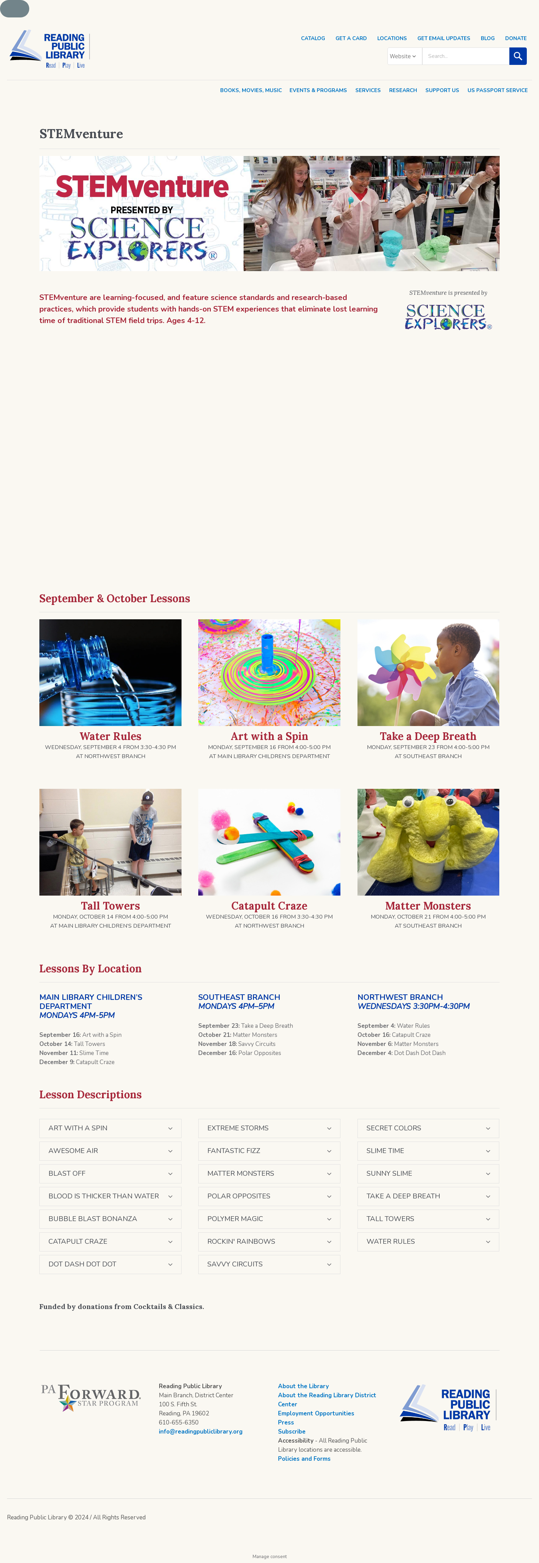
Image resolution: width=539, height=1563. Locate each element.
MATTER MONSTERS (240, 1173)
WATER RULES (391, 1241)
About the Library (303, 1386)
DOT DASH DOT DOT (82, 1264)
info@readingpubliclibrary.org (200, 1432)
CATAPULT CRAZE (77, 1241)
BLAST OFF (66, 1173)
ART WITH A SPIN (77, 1128)
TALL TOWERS (390, 1219)
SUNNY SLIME (389, 1173)
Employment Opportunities (316, 1413)
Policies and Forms (304, 1459)
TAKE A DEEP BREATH (403, 1196)
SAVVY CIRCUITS (235, 1264)
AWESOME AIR (73, 1151)
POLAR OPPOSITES (238, 1196)
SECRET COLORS (394, 1128)
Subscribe (292, 1432)
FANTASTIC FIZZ (233, 1151)
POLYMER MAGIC (235, 1219)
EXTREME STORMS (238, 1128)
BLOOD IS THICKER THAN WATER (103, 1196)
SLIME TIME (385, 1151)
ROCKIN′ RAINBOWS (241, 1241)
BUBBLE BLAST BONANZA (92, 1219)
